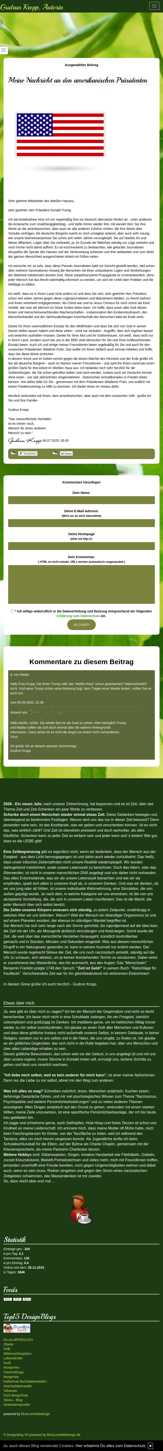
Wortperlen (11, 1367)
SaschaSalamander (17, 1386)
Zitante (8, 1344)
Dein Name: (81, 493)
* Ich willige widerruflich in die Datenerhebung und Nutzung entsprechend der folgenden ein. (81, 613)
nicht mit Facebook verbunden (13, 453)
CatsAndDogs (13, 1372)
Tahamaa (10, 1391)
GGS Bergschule (15, 1395)
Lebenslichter (13, 1358)
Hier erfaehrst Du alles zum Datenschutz (111, 1446)
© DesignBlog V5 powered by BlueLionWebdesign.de (41, 1435)
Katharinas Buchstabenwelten (25, 1381)
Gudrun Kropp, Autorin (31, 7)
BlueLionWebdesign (35, 1414)
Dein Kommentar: (81, 559)
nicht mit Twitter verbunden (55, 453)
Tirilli (6, 1349)
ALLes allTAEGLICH (18, 1340)
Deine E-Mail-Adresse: (81, 513)
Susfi (7, 1363)
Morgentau (11, 1377)
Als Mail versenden (100, 453)
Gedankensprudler (16, 1404)
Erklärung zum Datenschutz (78, 616)
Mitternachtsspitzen (17, 1353)
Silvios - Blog (12, 1400)
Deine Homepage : (81, 536)
